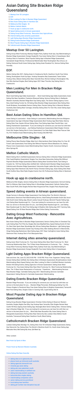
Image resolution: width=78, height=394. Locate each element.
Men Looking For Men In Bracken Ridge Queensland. (28, 19)
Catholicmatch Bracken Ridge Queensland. (25, 45)
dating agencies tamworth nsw (21, 363)
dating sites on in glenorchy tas (21, 359)
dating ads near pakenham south (21, 368)
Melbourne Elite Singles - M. (20, 24)
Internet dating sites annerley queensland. (25, 36)
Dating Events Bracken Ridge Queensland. (25, 40)
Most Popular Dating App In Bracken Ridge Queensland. (29, 43)
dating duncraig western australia (22, 373)
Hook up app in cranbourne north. (22, 29)
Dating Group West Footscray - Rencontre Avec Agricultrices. (31, 33)
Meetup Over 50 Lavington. (19, 14)
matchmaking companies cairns (21, 378)
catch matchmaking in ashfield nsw (22, 371)
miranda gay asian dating (19, 366)
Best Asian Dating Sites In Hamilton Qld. (24, 22)
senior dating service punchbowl (21, 380)
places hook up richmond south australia (24, 361)
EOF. (11, 17)
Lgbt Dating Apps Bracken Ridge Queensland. (26, 38)
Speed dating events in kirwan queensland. (25, 31)
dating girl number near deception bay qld (24, 385)
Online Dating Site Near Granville (17, 353)
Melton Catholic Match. (18, 26)
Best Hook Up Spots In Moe (16, 340)
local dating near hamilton (19, 382)
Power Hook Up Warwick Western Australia (21, 347)
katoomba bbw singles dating (20, 375)
